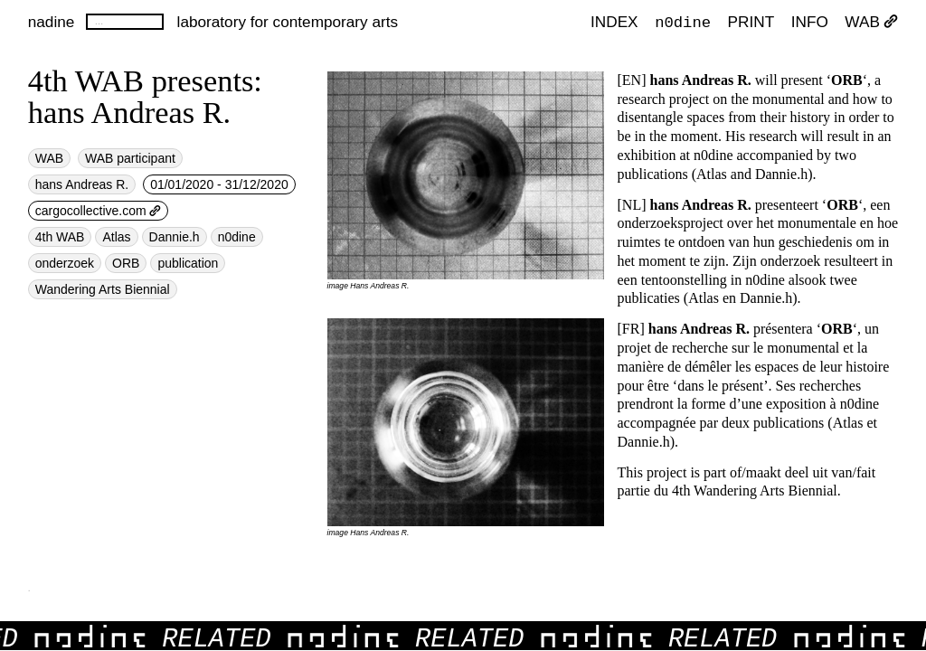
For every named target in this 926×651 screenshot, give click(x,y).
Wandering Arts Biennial (102, 289)
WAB (871, 22)
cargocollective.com (98, 210)
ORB (125, 263)
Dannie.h (174, 237)
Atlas (116, 237)
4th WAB (60, 237)
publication (187, 263)
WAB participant (130, 158)
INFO (809, 22)
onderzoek (64, 263)
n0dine (683, 21)
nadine (51, 22)
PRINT (751, 22)
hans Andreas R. (82, 184)
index (614, 22)
